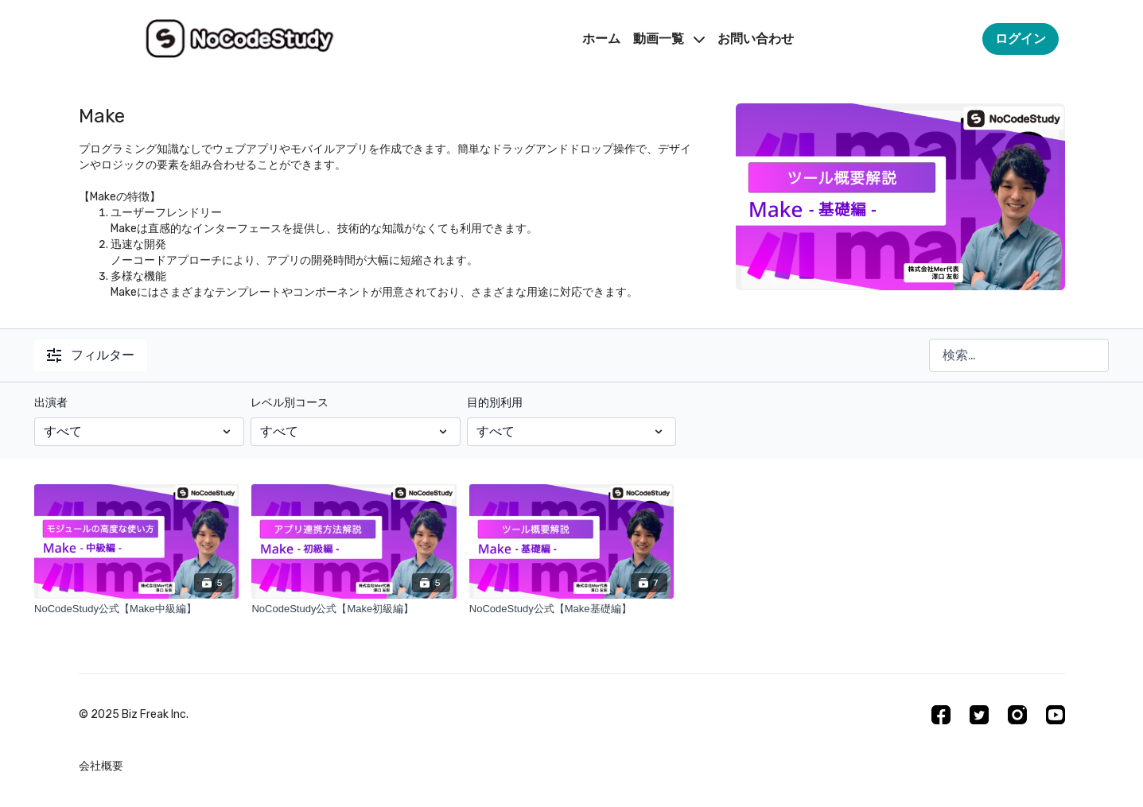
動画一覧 (669, 38)
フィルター (90, 355)
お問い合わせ (755, 38)
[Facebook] (941, 714)
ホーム (601, 38)
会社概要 (101, 766)
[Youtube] (1055, 714)
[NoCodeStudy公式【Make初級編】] (353, 609)
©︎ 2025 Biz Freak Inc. (134, 714)
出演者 (51, 402)
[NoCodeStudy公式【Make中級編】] (136, 609)
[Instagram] (1017, 714)
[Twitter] (979, 714)
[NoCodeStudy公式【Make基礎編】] (571, 609)
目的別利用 (495, 402)
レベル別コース (290, 402)
